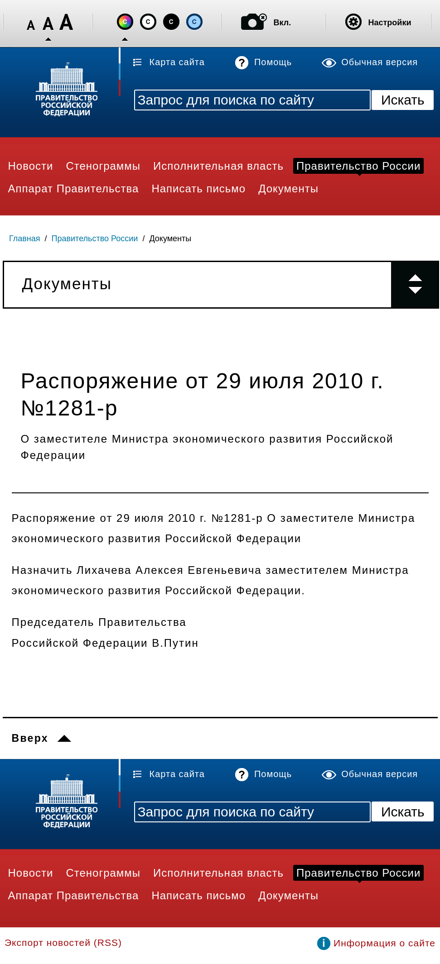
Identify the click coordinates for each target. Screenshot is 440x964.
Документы (170, 238)
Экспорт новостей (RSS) (63, 942)
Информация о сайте (384, 943)
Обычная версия (379, 62)
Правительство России (95, 238)
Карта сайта (177, 62)
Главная (24, 238)
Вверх (30, 738)
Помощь (273, 62)
